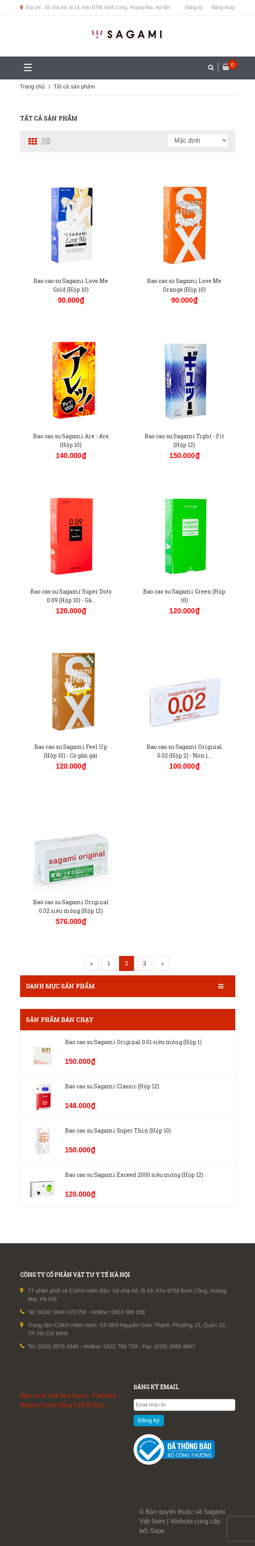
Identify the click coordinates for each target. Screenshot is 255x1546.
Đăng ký (194, 7)
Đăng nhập (223, 7)
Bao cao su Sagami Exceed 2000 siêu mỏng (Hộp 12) (134, 1174)
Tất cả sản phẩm (74, 86)
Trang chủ (32, 86)
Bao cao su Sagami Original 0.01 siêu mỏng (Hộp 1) (133, 1042)
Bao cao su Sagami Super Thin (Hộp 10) (118, 1130)
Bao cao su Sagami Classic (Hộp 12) (112, 1086)
